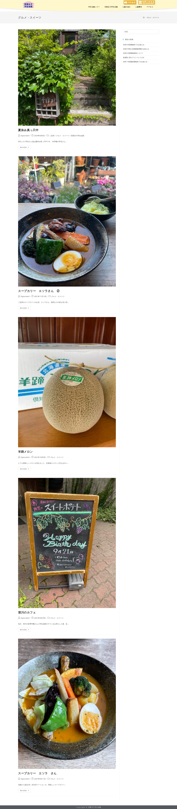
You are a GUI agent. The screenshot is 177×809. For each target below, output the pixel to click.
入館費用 (138, 7)
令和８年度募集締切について (133, 53)
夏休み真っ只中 (28, 130)
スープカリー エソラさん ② (39, 291)
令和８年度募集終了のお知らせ (133, 45)
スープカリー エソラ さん (37, 773)
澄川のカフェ (27, 612)
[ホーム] (143, 17)
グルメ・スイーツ (62, 135)
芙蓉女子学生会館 (111, 7)
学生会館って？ (94, 7)
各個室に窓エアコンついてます (133, 57)
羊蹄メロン (25, 452)
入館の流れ (126, 7)
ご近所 (51, 135)
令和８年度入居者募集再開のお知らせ (136, 49)
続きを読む (24, 146)
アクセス (149, 7)
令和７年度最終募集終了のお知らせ (135, 62)
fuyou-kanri (25, 135)
